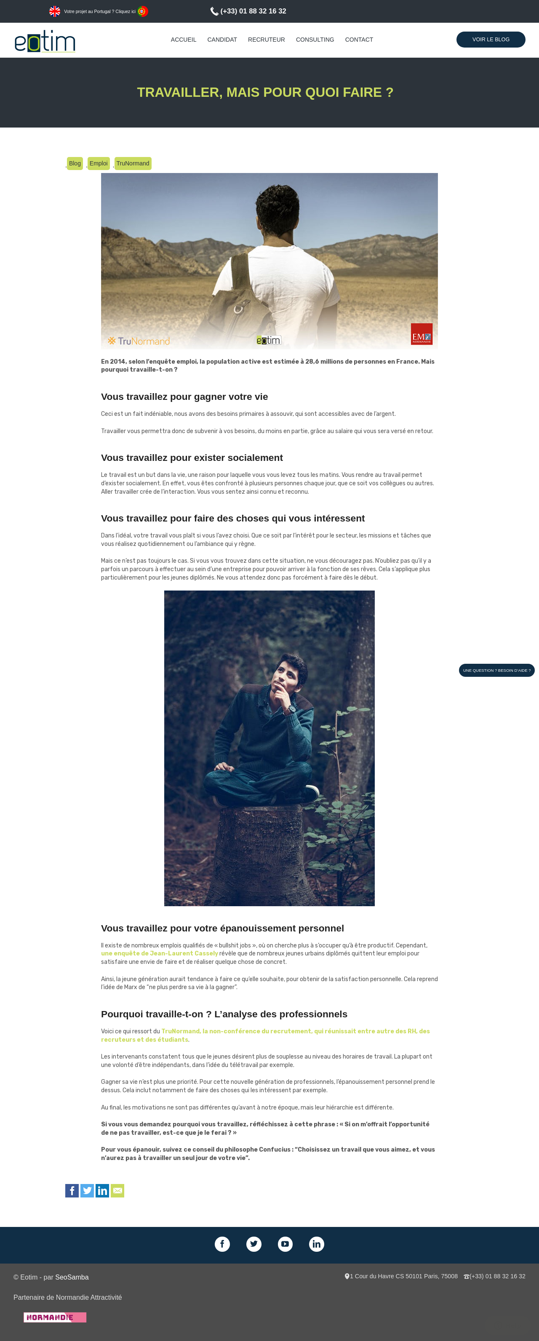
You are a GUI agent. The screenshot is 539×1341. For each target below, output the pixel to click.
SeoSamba (71, 1277)
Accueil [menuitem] (184, 39)
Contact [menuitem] (359, 39)
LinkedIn (102, 1190)
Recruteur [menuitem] (266, 39)
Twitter (87, 1190)
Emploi (99, 163)
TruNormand (133, 163)
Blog (75, 163)
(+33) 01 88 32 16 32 (253, 11)
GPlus (285, 1244)
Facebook (72, 1190)
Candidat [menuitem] (222, 39)
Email (117, 1190)
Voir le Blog (491, 40)
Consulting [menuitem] (315, 39)
